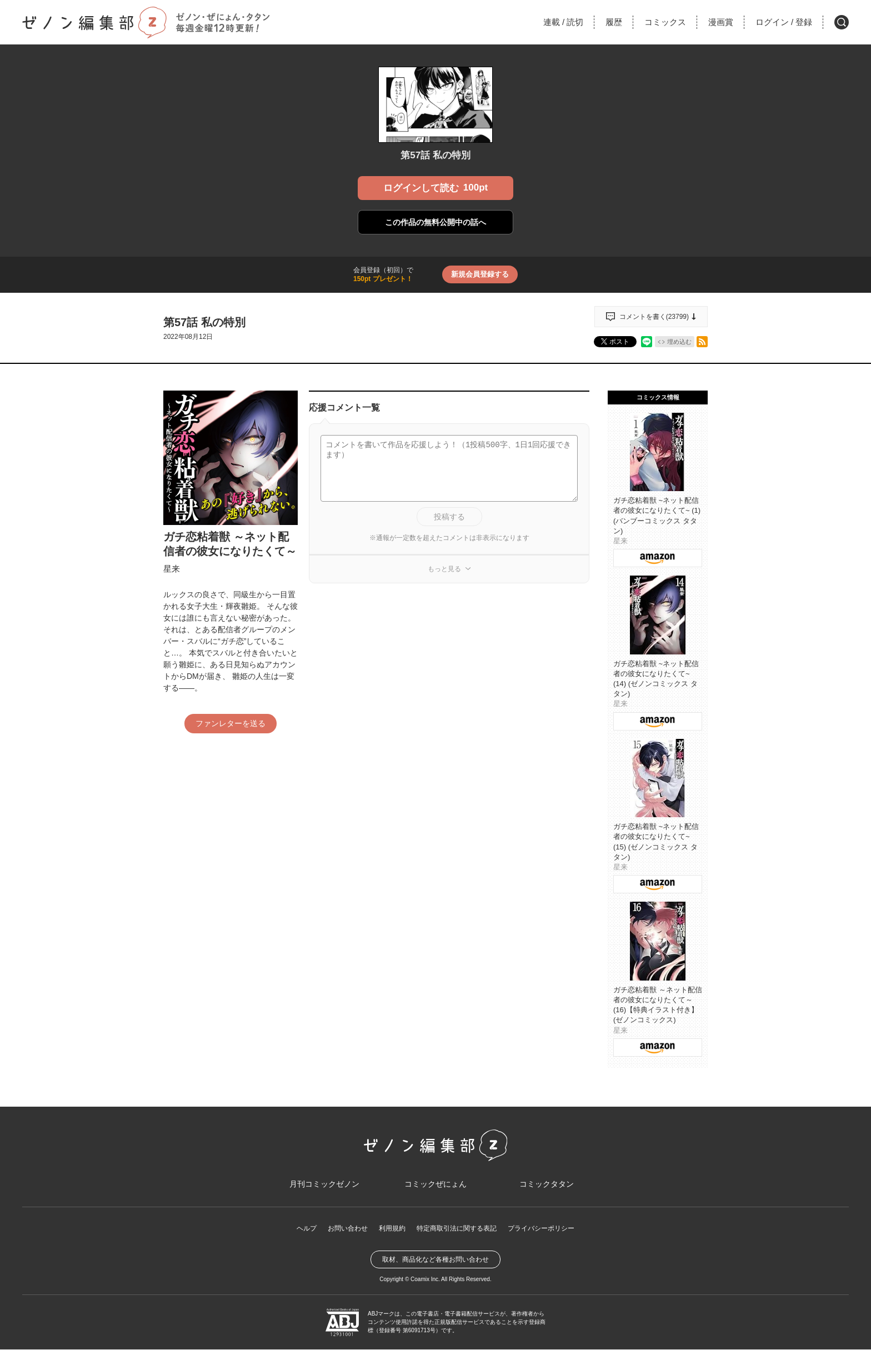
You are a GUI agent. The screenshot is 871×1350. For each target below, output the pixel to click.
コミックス (665, 22)
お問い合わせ (348, 1229)
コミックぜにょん (435, 1184)
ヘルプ (307, 1229)
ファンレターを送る (231, 723)
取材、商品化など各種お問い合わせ (435, 1260)
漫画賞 (720, 22)
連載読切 (563, 22)
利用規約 (392, 1229)
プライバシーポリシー (541, 1229)
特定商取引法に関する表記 (457, 1229)
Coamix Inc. (425, 1280)
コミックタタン (546, 1184)
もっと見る (444, 569)
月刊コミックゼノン (324, 1184)
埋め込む (679, 341)
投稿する (449, 516)
